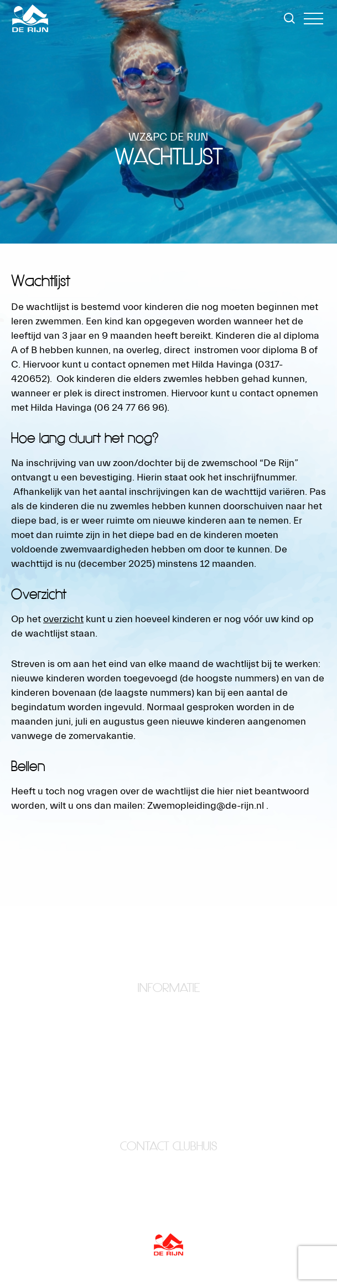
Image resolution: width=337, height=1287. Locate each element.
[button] (313, 18)
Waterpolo (168, 1081)
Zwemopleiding (168, 1111)
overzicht (63, 619)
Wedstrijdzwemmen (169, 1096)
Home (168, 1006)
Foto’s (168, 1036)
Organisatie (168, 1066)
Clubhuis (169, 1021)
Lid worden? (168, 1051)
